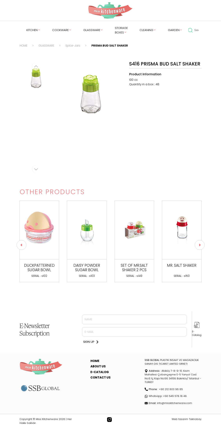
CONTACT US (100, 377)
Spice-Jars (72, 46)
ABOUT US (98, 366)
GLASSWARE (93, 30)
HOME (23, 46)
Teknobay (195, 419)
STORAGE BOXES (121, 30)
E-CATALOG (99, 372)
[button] (200, 245)
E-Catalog (196, 333)
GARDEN (175, 30)
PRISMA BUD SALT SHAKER (109, 46)
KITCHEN (33, 30)
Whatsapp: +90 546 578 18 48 (166, 396)
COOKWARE (62, 30)
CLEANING (148, 30)
